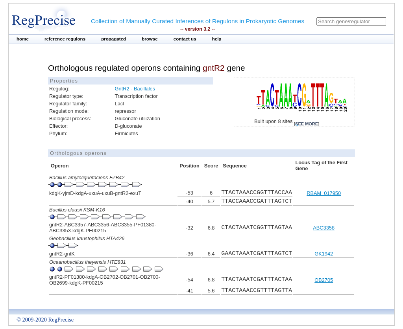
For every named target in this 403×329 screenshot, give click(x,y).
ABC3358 (324, 228)
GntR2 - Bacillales (135, 89)
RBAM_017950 (324, 193)
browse (150, 39)
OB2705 (323, 280)
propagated (113, 39)
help (217, 39)
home (23, 39)
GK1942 (323, 254)
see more (306, 123)
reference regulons (64, 39)
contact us (185, 39)
